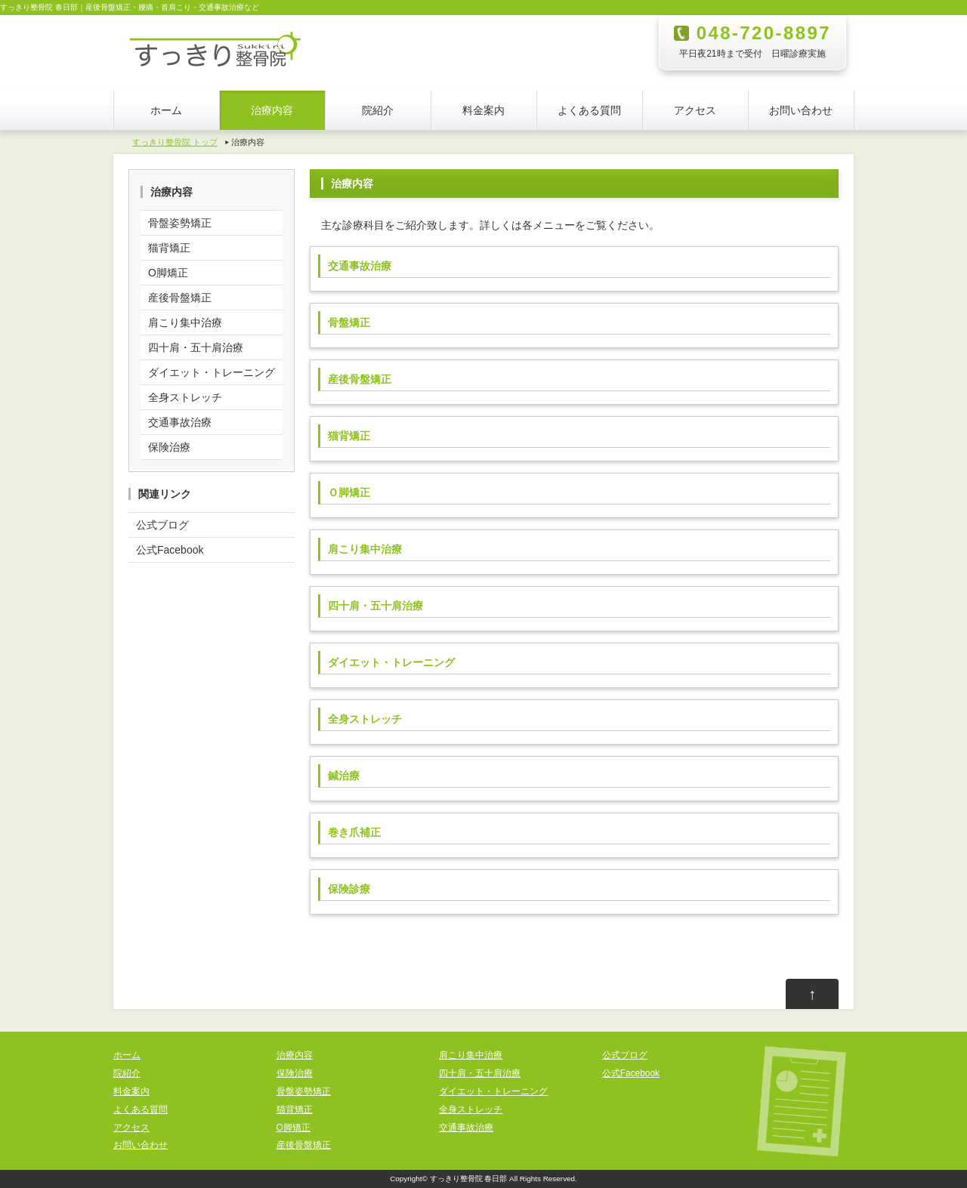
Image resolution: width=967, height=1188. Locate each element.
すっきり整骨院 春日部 (469, 1178)
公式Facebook (169, 550)
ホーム (166, 110)
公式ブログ (162, 525)
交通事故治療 (180, 422)
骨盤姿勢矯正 (180, 223)
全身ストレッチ (185, 397)
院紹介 (378, 110)
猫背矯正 (169, 248)
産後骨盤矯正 (180, 298)
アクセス (695, 110)
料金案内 (483, 110)
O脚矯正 (168, 273)
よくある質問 (589, 110)
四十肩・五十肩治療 (195, 347)
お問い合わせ (801, 110)
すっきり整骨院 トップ (175, 142)
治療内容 (272, 110)
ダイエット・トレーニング (211, 372)
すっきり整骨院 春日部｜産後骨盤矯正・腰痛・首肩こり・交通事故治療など (129, 7)
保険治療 (169, 447)
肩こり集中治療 (185, 322)
